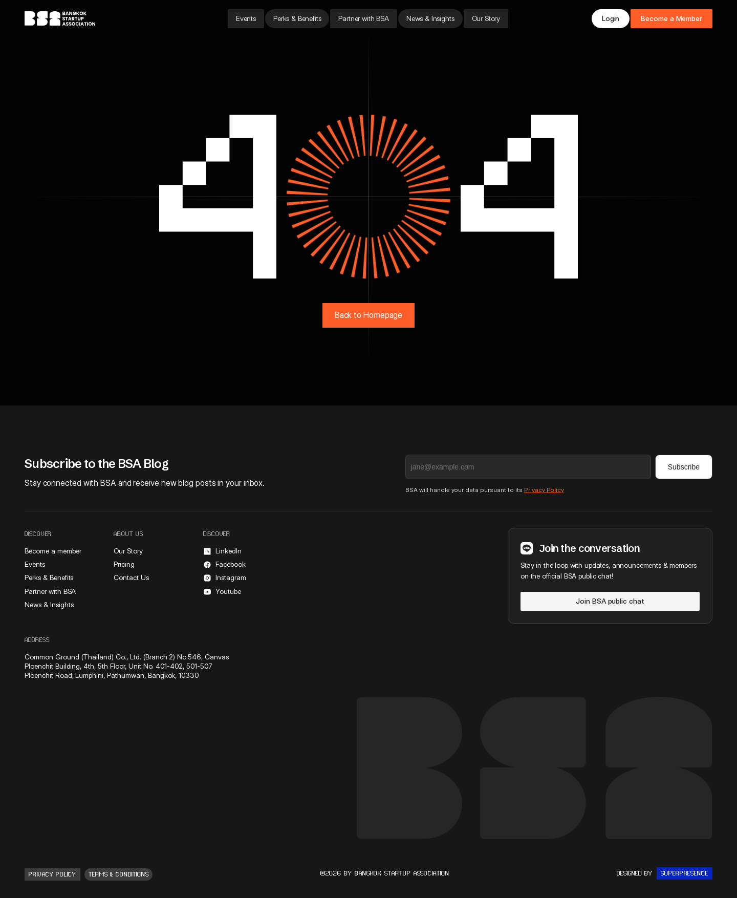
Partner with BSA (363, 18)
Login (611, 18)
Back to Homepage (369, 315)
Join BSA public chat (610, 601)
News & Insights (430, 18)
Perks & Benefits (297, 18)
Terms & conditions (119, 874)
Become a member (53, 551)
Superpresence (684, 873)
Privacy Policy (544, 490)
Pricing (124, 564)
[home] (93, 18)
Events (246, 18)
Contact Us (131, 577)
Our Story (486, 18)
